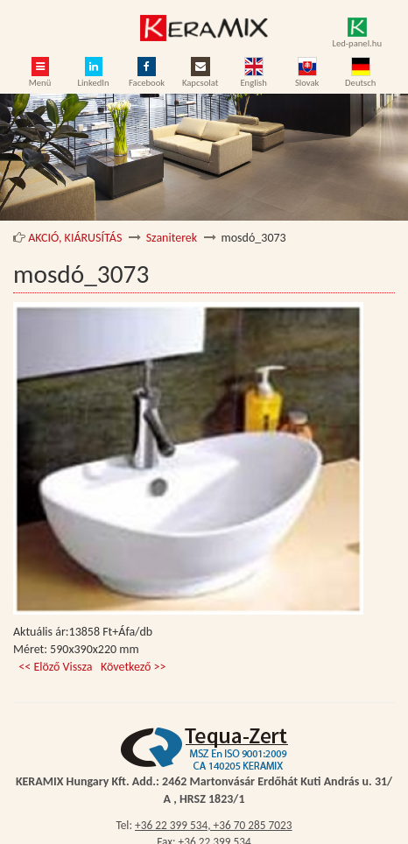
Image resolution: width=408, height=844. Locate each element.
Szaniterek (172, 237)
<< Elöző (40, 666)
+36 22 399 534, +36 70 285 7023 (213, 825)
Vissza (78, 666)
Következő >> (133, 666)
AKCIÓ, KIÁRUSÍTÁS (75, 237)
